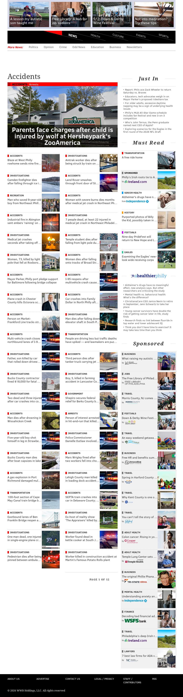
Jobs (127, 373)
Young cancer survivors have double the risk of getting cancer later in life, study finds (147, 313)
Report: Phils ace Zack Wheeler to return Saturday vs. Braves (147, 91)
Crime (63, 47)
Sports (164, 36)
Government (75, 393)
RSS (154, 678)
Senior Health (133, 192)
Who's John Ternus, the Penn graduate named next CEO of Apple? (146, 124)
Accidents (20, 84)
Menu (13, 37)
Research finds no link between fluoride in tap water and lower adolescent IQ (147, 322)
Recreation (17, 195)
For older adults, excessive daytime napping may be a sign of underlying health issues (148, 105)
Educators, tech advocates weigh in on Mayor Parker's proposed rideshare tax (146, 98)
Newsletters (134, 47)
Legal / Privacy (104, 678)
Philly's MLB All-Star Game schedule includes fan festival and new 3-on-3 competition (145, 115)
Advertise (42, 678)
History (129, 212)
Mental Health (133, 591)
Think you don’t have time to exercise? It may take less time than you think (147, 328)
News (72, 36)
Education (97, 47)
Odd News (78, 47)
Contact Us (72, 678)
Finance (129, 611)
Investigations (77, 155)
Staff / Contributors (132, 680)
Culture (118, 36)
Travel (128, 393)
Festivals (130, 232)
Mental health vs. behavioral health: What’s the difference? (144, 296)
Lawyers (129, 651)
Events (141, 36)
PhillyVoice (32, 37)
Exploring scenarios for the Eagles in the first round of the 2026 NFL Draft (147, 130)
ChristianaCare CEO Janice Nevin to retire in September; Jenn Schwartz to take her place (148, 304)
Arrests (33, 84)
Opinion (49, 47)
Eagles (128, 252)
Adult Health (132, 532)
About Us (13, 678)
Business (115, 47)
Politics (33, 47)
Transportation (78, 334)
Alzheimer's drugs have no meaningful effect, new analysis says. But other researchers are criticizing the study (146, 287)
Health (95, 36)
